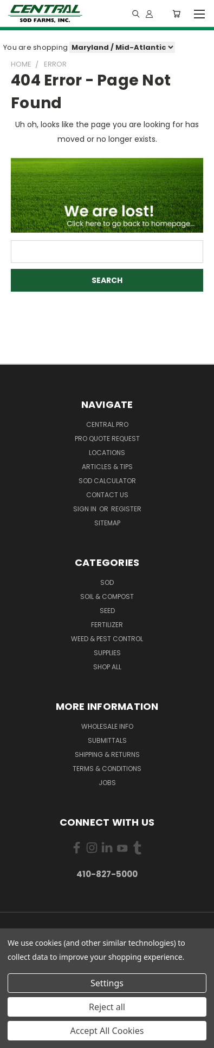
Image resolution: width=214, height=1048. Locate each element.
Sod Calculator (107, 480)
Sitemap (107, 523)
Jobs (107, 782)
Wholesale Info (107, 726)
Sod (107, 582)
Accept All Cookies (107, 1031)
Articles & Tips (107, 466)
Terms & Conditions (107, 768)
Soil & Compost (107, 596)
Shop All (107, 666)
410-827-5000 (107, 874)
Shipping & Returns (107, 754)
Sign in (85, 508)
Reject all (107, 1007)
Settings (107, 983)
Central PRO (107, 424)
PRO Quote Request (107, 438)
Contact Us (107, 494)
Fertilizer (107, 624)
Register (126, 508)
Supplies (107, 652)
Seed (107, 610)
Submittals (107, 740)
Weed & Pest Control (107, 638)
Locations (107, 452)
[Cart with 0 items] (176, 13)
